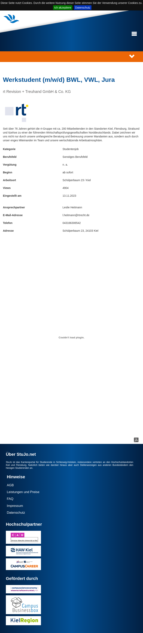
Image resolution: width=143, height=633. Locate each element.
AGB (10, 485)
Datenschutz (82, 7)
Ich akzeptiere (62, 7)
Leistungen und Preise (23, 492)
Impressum (15, 506)
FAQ (10, 499)
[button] (134, 34)
